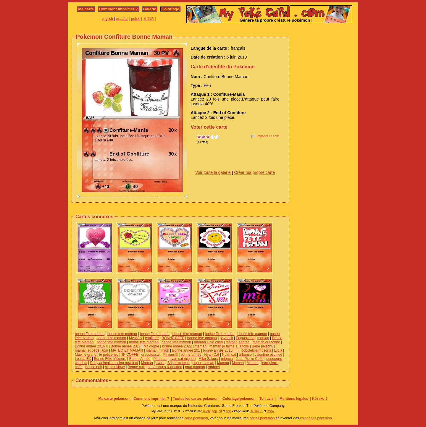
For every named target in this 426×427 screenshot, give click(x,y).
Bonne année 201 (186, 350)
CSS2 (271, 411)
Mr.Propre (151, 346)
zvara (160, 363)
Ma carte (86, 9)
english (107, 19)
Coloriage (170, 9)
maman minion (157, 350)
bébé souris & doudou (165, 367)
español (122, 19)
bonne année (191, 354)
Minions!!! (170, 354)
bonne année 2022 (177, 346)
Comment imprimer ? (118, 9)
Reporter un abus (267, 136)
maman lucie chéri (208, 342)
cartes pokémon (262, 418)
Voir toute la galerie (213, 172)
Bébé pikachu (262, 346)
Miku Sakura (208, 359)
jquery (206, 411)
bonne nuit (93, 367)
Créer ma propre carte (254, 172)
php (214, 411)
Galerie (149, 9)
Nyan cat (229, 354)
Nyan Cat (211, 354)
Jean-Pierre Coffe (250, 359)
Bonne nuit (136, 367)
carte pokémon (196, 418)
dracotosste (150, 354)
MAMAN (135, 338)
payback (226, 338)
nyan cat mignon (183, 359)
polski (135, 19)
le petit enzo (109, 354)
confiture (152, 338)
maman (263, 338)
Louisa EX (83, 359)
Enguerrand (245, 338)
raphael (214, 367)
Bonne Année (140, 359)
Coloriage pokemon (239, 399)
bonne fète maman (89, 334)
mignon (227, 359)
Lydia (278, 350)
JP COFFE (129, 354)
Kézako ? (320, 399)
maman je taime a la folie (229, 346)
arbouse (245, 354)
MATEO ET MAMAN (127, 350)
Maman (147, 363)
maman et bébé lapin (91, 350)
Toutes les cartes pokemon (196, 399)
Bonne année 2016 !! (91, 346)
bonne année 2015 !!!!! (220, 350)
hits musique (115, 367)
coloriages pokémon (316, 418)
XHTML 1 (256, 411)
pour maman (195, 367)
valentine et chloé (268, 354)
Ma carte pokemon (113, 399)
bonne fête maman (202, 338)
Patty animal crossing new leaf (114, 363)
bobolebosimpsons (256, 350)
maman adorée (238, 342)
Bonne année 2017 (126, 346)
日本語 (148, 19)
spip (228, 411)
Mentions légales (294, 399)
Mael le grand (85, 354)
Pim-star (160, 359)
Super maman (178, 363)
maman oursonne (266, 342)
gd (220, 411)
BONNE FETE (173, 338)
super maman (203, 363)
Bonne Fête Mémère (110, 359)
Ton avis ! (267, 399)
